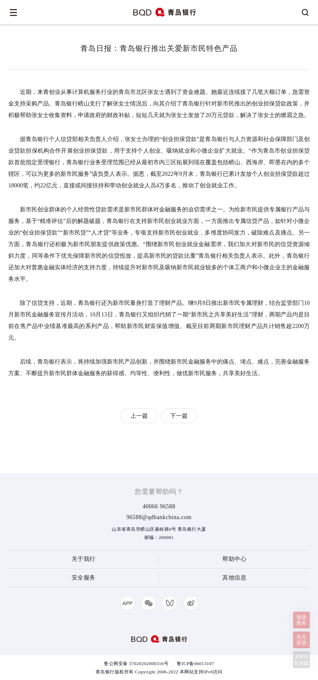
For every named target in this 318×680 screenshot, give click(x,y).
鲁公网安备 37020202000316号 (136, 663)
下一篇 (179, 416)
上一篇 (139, 416)
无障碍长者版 (301, 660)
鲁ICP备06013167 (195, 663)
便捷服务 (301, 620)
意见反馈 (301, 640)
